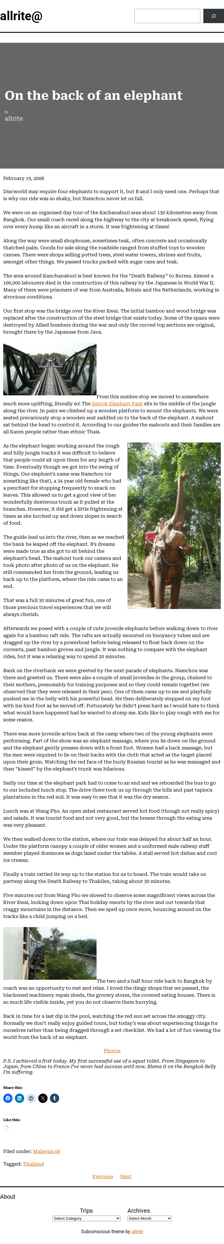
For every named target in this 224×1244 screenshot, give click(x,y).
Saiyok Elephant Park (117, 403)
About (7, 1196)
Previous (102, 1176)
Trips (86, 1210)
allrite (137, 1231)
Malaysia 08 (46, 1151)
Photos (112, 1050)
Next (126, 1176)
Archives (138, 1210)
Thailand (33, 1164)
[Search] (213, 16)
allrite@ (21, 16)
